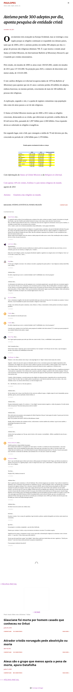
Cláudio (10, 313)
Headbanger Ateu (12, 357)
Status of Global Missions (30, 175)
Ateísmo (7, 195)
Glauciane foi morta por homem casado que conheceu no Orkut (34, 621)
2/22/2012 (10, 520)
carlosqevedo (11, 458)
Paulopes (10, 2)
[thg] (9, 261)
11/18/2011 (10, 239)
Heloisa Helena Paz (12, 442)
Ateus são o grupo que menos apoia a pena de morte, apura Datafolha (35, 663)
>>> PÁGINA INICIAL (9, 680)
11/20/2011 (10, 509)
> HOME (36, 612)
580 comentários (17, 673)
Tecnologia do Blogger (36, 688)
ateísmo (15, 205)
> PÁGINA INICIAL (8, 584)
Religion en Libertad (53, 175)
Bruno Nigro (11, 336)
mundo (32, 205)
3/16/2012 (10, 545)
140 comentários (17, 652)
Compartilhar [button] (64, 205)
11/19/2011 (10, 466)
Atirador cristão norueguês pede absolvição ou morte (36, 642)
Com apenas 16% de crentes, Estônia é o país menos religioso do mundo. (33, 183)
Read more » (66, 631)
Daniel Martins (11, 217)
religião (38, 205)
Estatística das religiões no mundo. (27, 195)
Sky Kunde (10, 297)
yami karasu (11, 244)
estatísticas (23, 205)
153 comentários (17, 631)
